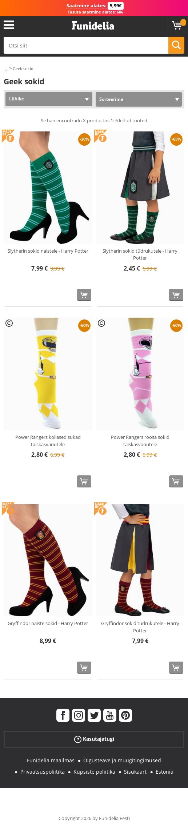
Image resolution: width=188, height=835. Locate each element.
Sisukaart (135, 771)
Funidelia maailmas (51, 760)
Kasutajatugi (94, 739)
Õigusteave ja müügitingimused (122, 760)
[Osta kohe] (84, 295)
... (5, 69)
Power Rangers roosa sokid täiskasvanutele (140, 441)
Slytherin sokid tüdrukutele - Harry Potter (140, 254)
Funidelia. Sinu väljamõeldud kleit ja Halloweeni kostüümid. (93, 25)
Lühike (16, 99)
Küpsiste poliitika (94, 771)
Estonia (164, 771)
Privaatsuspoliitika (42, 771)
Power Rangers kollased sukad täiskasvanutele (48, 441)
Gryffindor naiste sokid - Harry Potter (48, 623)
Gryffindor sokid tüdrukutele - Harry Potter (140, 627)
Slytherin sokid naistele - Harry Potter (48, 251)
